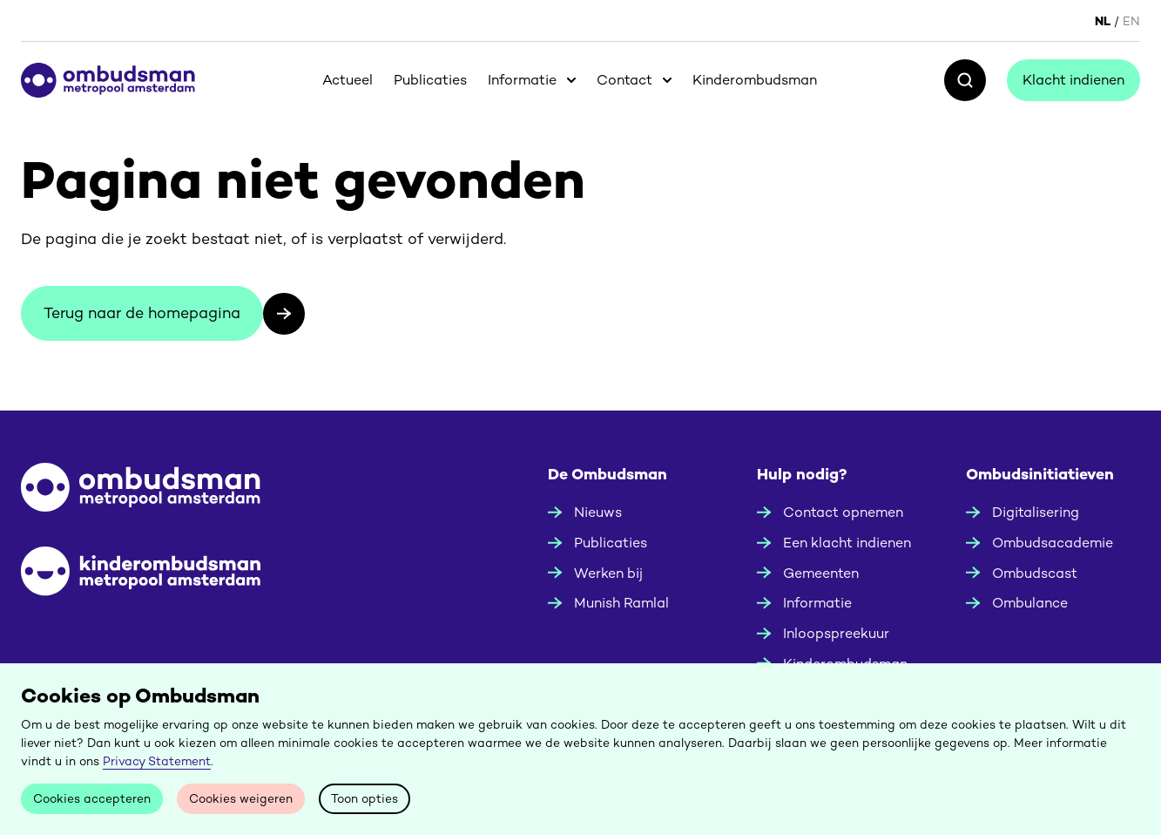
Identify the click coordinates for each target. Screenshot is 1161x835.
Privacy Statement (157, 761)
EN (1131, 21)
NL (1102, 21)
